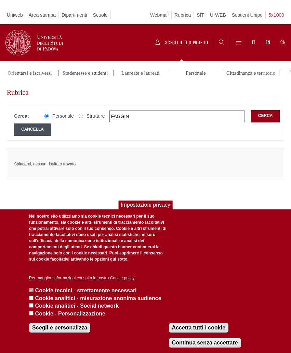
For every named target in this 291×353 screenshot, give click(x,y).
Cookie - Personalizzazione (70, 314)
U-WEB (218, 15)
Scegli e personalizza (59, 327)
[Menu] (238, 42)
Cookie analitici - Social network (77, 306)
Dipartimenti (74, 15)
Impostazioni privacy (145, 205)
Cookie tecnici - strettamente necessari (86, 290)
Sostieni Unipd (247, 15)
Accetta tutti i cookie (198, 327)
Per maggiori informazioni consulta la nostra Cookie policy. (82, 278)
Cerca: (21, 116)
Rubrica (182, 15)
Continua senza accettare (205, 342)
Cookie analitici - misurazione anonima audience (98, 298)
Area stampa (42, 15)
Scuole (100, 15)
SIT (200, 15)
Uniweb (15, 15)
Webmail (159, 15)
